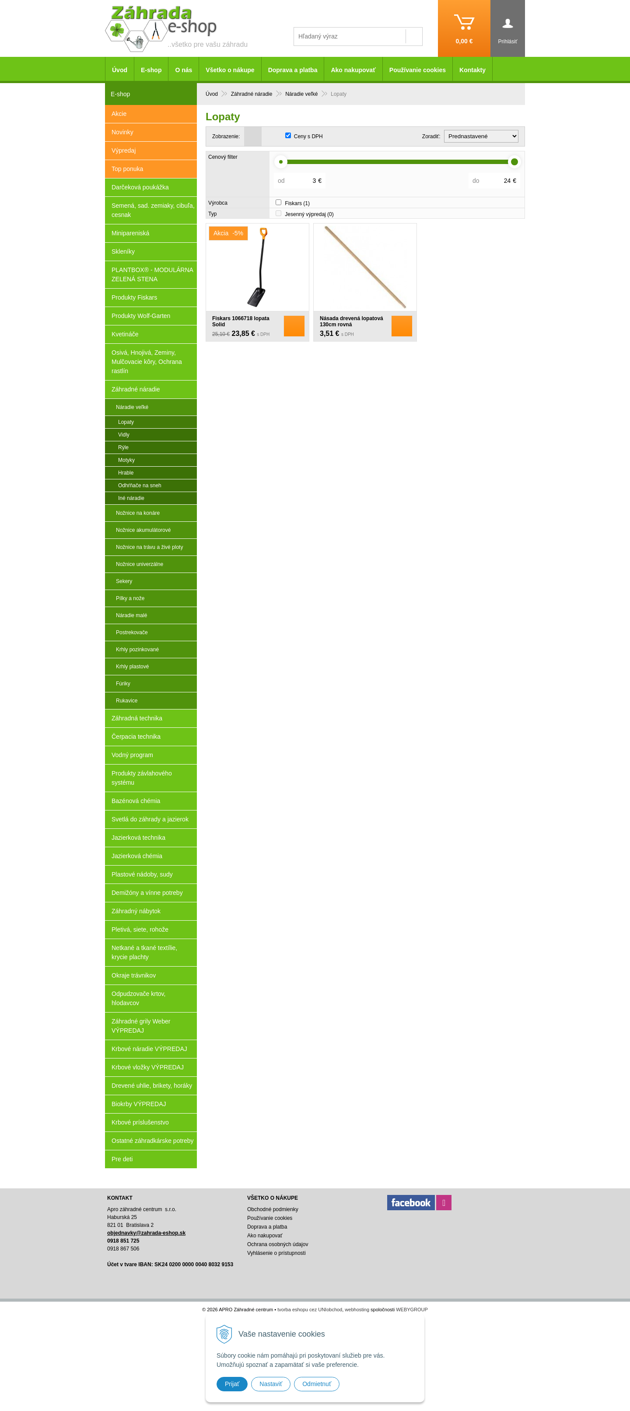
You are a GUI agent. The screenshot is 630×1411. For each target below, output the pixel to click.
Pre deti (122, 1159)
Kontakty (472, 69)
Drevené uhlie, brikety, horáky (152, 1085)
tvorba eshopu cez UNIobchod (309, 1309)
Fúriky (123, 684)
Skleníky (123, 251)
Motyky (126, 460)
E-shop (151, 69)
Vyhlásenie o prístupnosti (276, 1253)
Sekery (124, 581)
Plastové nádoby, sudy (142, 874)
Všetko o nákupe (230, 69)
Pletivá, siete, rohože (140, 929)
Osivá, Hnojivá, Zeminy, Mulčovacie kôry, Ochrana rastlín (147, 361)
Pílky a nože (130, 598)
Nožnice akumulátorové (143, 530)
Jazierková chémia (137, 855)
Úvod (119, 69)
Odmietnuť (316, 1383)
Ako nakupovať (353, 69)
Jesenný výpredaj (309, 214)
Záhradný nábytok (136, 911)
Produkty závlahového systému (142, 778)
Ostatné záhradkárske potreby (153, 1140)
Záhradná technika (137, 718)
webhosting (357, 1309)
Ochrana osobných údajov (277, 1244)
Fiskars (297, 203)
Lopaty (126, 422)
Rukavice (126, 701)
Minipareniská (130, 233)
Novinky (122, 132)
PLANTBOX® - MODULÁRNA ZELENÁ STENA (152, 274)
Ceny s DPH (308, 136)
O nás (183, 69)
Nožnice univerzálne (139, 564)
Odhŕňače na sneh (139, 485)
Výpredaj (124, 150)
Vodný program (132, 754)
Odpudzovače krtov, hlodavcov (138, 998)
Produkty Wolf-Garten (141, 315)
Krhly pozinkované (137, 649)
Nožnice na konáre (138, 513)
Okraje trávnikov (134, 975)
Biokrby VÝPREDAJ (139, 1103)
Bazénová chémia (136, 800)
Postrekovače (132, 632)
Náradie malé (131, 615)
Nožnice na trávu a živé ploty (149, 547)
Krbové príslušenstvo (140, 1122)
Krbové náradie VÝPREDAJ (149, 1048)
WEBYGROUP (412, 1309)
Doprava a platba (293, 69)
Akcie (119, 113)
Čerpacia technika (136, 736)
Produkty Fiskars (134, 297)
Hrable (125, 473)
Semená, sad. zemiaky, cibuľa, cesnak (153, 210)
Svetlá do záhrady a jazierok (150, 819)
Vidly (124, 435)
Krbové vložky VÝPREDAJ (148, 1067)
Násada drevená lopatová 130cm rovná (351, 321)
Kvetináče (125, 334)
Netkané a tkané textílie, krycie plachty (144, 952)
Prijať (232, 1383)
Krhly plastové (132, 667)
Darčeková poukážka (140, 187)
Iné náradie (131, 498)
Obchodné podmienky (272, 1209)
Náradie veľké (132, 407)
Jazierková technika (138, 837)
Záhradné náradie (136, 389)
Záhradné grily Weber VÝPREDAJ (141, 1026)
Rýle (123, 447)
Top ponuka (127, 168)
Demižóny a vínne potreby (147, 892)
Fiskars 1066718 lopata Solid (241, 321)
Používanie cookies (417, 69)
